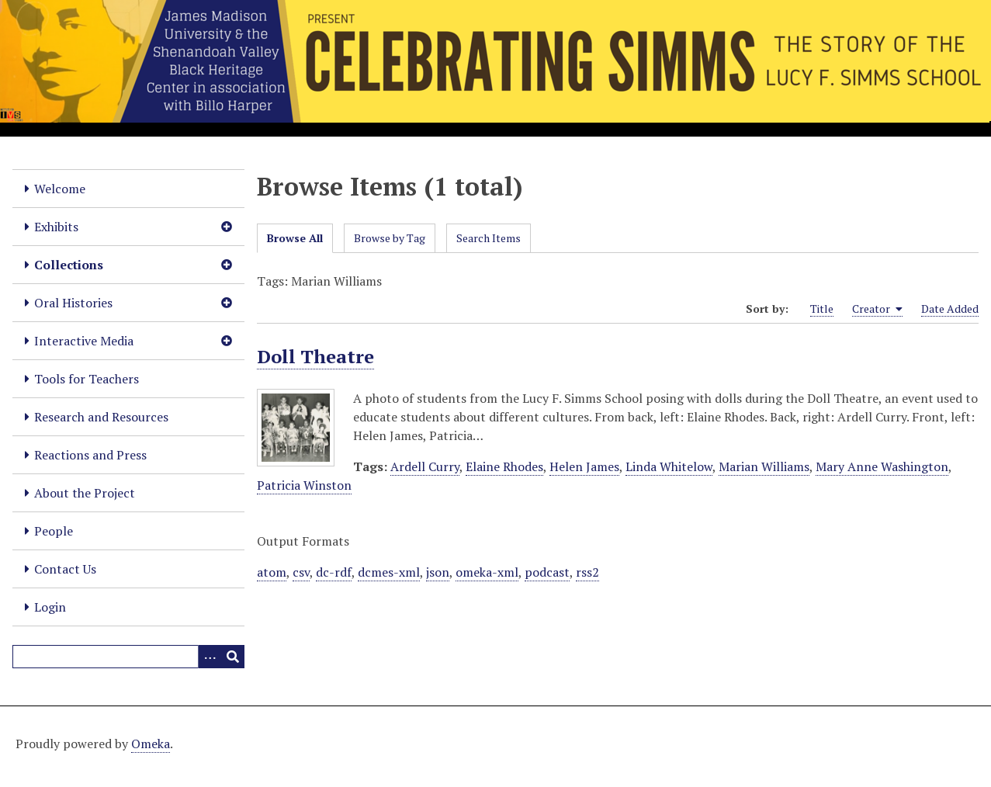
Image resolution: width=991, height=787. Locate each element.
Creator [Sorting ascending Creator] (877, 309)
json (437, 572)
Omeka (150, 743)
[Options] (209, 656)
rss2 (587, 572)
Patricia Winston (304, 485)
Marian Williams (764, 466)
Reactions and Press (90, 454)
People (53, 530)
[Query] (128, 656)
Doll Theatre (315, 356)
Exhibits (56, 226)
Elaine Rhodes (504, 466)
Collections (68, 264)
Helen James (584, 466)
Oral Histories (73, 302)
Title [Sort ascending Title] (821, 308)
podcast (547, 572)
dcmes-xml (389, 572)
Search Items (488, 238)
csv (301, 572)
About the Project (84, 492)
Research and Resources (101, 416)
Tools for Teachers (86, 378)
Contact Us (65, 568)
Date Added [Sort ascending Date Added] (950, 308)
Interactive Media (83, 340)
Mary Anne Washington (882, 466)
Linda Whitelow (668, 466)
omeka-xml (487, 572)
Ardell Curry (424, 466)
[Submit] (232, 656)
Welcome (59, 188)
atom (271, 572)
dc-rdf (334, 572)
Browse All (295, 238)
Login (50, 606)
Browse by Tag (389, 238)
